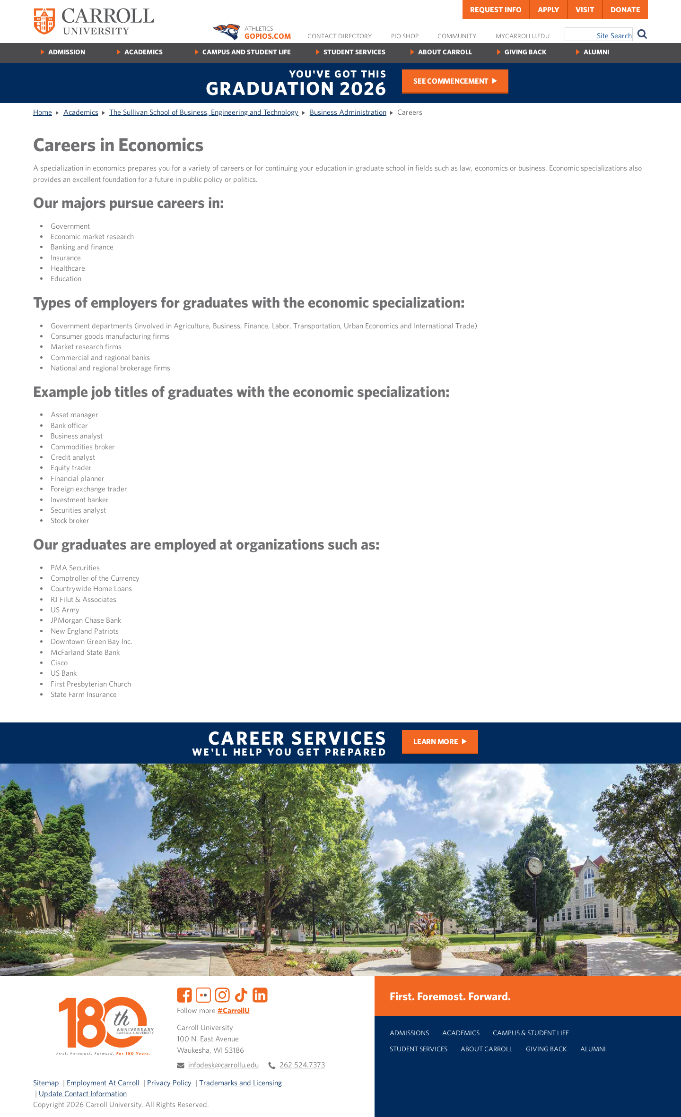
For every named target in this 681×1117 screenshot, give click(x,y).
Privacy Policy (169, 1082)
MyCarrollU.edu (523, 36)
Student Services (354, 52)
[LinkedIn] (260, 994)
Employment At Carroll (103, 1082)
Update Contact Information (83, 1093)
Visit (585, 9)
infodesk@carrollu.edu (223, 1064)
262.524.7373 (302, 1064)
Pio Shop (405, 36)
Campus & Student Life (531, 1033)
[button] (663, 1099)
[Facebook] (184, 994)
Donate (625, 9)
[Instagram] (222, 994)
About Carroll (445, 52)
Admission (66, 52)
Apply (548, 9)
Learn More (435, 741)
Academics (143, 52)
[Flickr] (203, 994)
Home (42, 112)
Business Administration (348, 112)
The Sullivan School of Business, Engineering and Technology (203, 112)
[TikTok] (241, 994)
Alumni (596, 52)
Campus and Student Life (246, 52)
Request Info (496, 9)
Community (457, 36)
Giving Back (525, 52)
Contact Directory (339, 36)
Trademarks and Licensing (240, 1082)
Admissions (409, 1033)
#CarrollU (234, 1010)
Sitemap (46, 1082)
